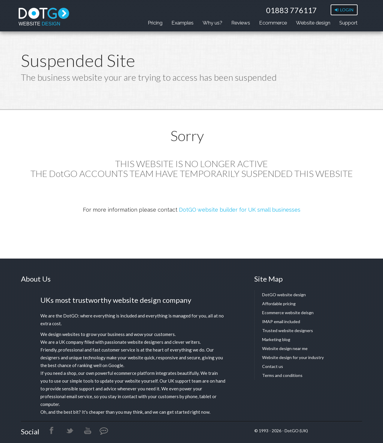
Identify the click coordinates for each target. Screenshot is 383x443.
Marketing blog (276, 339)
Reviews (240, 23)
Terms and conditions (282, 375)
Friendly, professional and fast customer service (87, 349)
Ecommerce (273, 23)
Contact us (272, 366)
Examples (182, 23)
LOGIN (344, 9)
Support (348, 23)
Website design (313, 23)
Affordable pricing (279, 303)
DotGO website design (284, 294)
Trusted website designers (287, 330)
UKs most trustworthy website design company (115, 300)
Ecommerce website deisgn (288, 312)
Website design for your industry (293, 357)
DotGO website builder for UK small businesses (239, 210)
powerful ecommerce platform (125, 373)
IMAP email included (281, 321)
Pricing (155, 23)
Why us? (212, 23)
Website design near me (285, 348)
